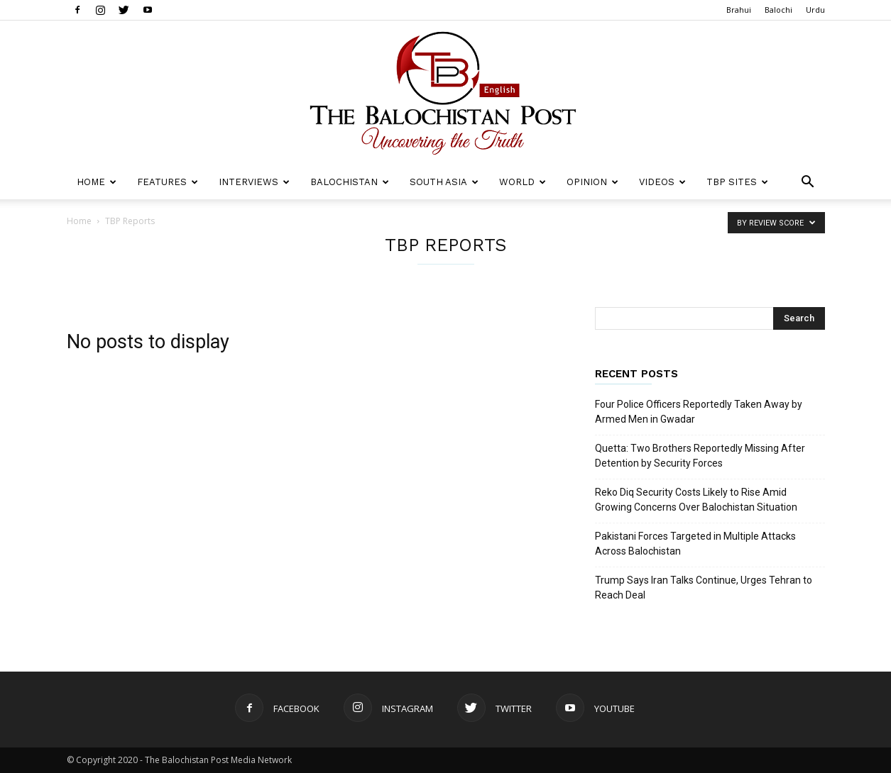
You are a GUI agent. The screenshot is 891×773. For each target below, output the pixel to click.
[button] (808, 183)
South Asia (444, 182)
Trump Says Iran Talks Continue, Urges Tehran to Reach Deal (703, 587)
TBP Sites (737, 182)
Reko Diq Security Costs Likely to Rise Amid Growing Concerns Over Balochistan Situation (696, 499)
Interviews (254, 182)
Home (96, 182)
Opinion (592, 182)
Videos (662, 182)
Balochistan (349, 182)
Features (167, 182)
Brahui (738, 9)
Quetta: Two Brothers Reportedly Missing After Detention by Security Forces (700, 456)
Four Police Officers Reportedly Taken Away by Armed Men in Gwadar (698, 412)
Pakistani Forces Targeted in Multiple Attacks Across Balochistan (695, 543)
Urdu (815, 9)
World (522, 182)
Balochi (778, 9)
